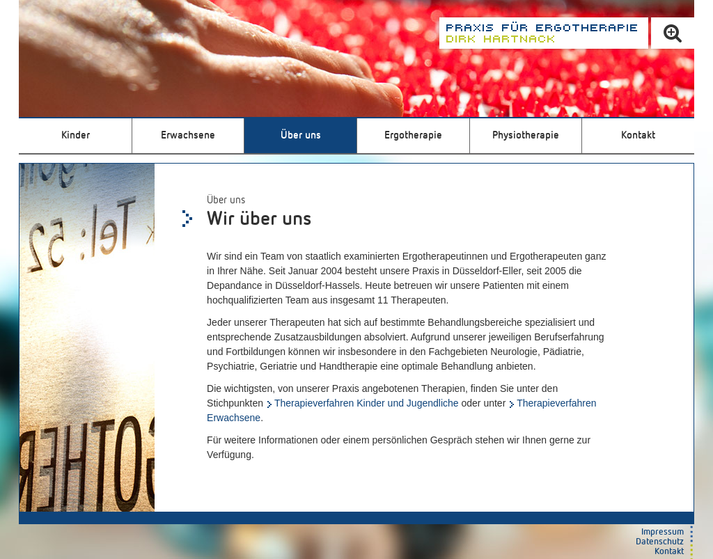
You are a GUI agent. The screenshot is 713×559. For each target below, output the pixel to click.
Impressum (662, 532)
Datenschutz (660, 541)
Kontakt (638, 135)
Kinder (75, 135)
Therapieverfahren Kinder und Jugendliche (366, 403)
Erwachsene (188, 135)
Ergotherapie (413, 135)
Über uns (301, 135)
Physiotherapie (525, 135)
